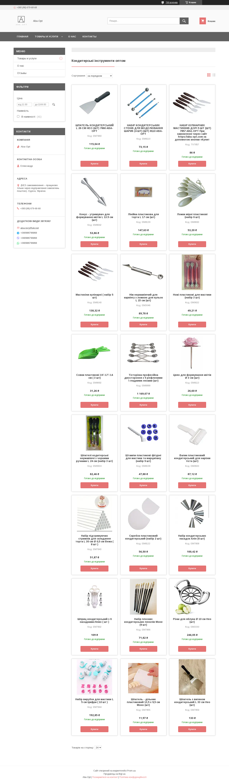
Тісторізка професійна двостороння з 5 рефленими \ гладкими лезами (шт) (143, 377)
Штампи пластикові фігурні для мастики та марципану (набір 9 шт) (143, 458)
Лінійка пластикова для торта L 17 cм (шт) (143, 216)
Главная (22, 36)
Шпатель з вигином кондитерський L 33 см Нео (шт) (192, 702)
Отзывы (21, 73)
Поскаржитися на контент (105, 777)
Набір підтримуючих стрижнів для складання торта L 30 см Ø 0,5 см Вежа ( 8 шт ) (94, 540)
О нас (72, 36)
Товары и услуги (46, 36)
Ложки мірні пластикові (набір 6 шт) (192, 216)
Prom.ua (131, 770)
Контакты (89, 36)
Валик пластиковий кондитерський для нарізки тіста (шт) (192, 458)
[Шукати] (184, 21)
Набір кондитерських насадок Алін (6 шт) (192, 537)
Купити (94, 163)
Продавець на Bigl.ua (114, 774)
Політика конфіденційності (133, 777)
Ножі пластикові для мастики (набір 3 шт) (192, 296)
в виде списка (213, 75)
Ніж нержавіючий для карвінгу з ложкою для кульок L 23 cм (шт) (143, 297)
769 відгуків (172, 2)
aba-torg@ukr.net (29, 227)
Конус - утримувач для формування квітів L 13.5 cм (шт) (94, 217)
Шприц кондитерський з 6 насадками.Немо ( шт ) (94, 620)
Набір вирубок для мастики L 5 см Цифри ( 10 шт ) (94, 701)
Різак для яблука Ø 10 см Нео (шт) (192, 620)
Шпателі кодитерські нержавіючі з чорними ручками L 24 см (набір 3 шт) (94, 458)
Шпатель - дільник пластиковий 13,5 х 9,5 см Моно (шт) (143, 702)
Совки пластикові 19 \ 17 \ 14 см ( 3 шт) (94, 376)
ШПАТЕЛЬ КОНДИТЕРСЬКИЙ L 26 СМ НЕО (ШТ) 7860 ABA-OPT (94, 128)
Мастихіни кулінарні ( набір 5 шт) (94, 296)
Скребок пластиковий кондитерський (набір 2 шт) (143, 537)
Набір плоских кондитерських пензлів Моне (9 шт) (143, 622)
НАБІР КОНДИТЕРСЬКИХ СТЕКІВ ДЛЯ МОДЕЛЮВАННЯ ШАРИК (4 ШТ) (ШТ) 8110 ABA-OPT (143, 129)
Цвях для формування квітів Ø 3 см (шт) (192, 376)
